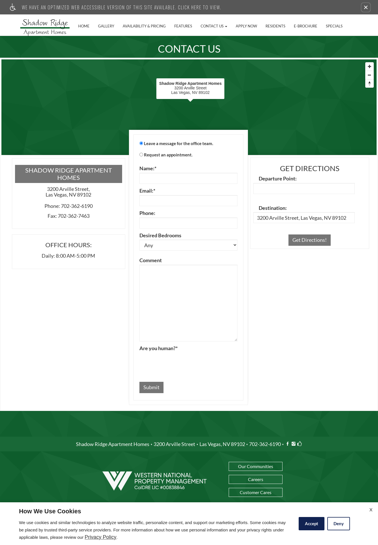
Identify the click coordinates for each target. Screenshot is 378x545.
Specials (334, 26)
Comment (150, 260)
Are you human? (158, 348)
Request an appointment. (168, 154)
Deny (339, 523)
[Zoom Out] (369, 75)
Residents (275, 26)
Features (183, 26)
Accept (311, 523)
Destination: (273, 208)
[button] (365, 7)
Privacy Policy (100, 537)
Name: (147, 168)
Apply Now (246, 26)
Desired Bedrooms (160, 235)
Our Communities (255, 466)
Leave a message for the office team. (178, 143)
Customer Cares (255, 492)
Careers (255, 479)
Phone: (147, 213)
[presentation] (182, 364)
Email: (147, 191)
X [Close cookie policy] (370, 509)
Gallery (106, 26)
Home (84, 26)
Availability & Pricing (144, 26)
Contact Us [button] (214, 26)
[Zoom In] (369, 66)
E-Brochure (305, 26)
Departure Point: (278, 179)
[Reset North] (369, 83)
